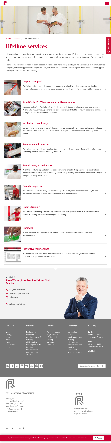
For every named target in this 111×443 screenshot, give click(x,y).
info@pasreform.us (95, 337)
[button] (107, 4)
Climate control (32, 350)
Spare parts (51, 342)
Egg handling (31, 332)
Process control (32, 352)
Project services (52, 334)
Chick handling (31, 342)
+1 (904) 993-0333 (17, 289)
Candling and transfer (34, 337)
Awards (8, 428)
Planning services (53, 332)
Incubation (30, 334)
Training (50, 340)
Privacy (19, 428)
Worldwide (92, 351)
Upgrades (50, 345)
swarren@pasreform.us (19, 293)
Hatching (29, 340)
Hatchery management (76, 352)
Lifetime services (31, 38)
